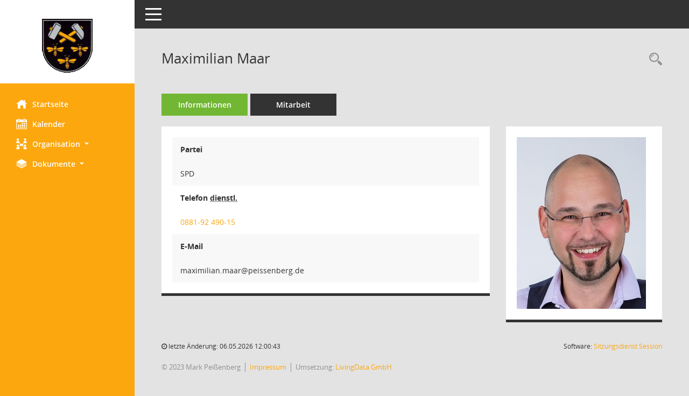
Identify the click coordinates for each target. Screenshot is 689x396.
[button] (67, 144)
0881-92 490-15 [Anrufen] (207, 222)
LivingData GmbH (363, 367)
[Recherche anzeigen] (653, 59)
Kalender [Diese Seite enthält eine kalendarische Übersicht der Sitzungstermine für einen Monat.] (40, 123)
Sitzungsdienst (628, 346)
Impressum (268, 367)
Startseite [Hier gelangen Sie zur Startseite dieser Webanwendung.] (42, 103)
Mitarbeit (293, 105)
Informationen (204, 105)
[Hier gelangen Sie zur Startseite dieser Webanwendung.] (67, 46)
